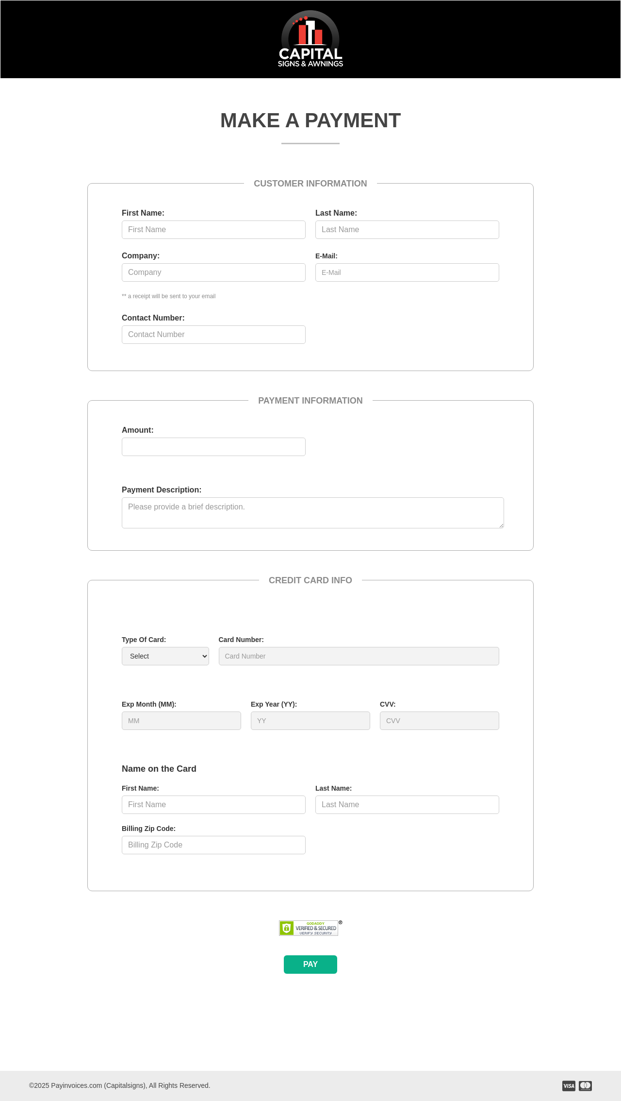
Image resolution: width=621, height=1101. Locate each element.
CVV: (388, 704)
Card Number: (241, 640)
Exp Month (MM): (149, 704)
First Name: (143, 213)
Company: (141, 256)
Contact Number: (153, 318)
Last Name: (336, 213)
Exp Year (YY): (274, 704)
